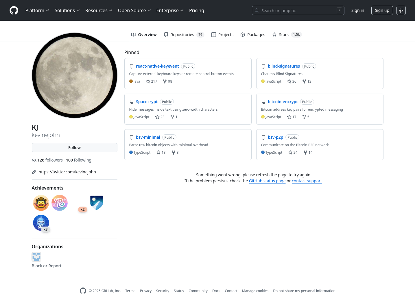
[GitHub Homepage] (83, 290)
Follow (74, 147)
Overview (144, 34)
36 (291, 81)
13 (306, 81)
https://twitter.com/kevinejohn (67, 172)
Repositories (184, 35)
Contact (231, 290)
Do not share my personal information (304, 290)
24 (293, 152)
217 (151, 81)
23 (160, 116)
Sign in (357, 10)
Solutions (68, 10)
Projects (222, 34)
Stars (287, 35)
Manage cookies (255, 290)
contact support (307, 180)
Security (162, 290)
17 (291, 116)
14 (308, 152)
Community (198, 290)
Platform (37, 10)
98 (167, 81)
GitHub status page (267, 180)
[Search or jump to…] (298, 10)
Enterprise (170, 10)
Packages (252, 34)
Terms (130, 290)
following (78, 160)
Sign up (382, 10)
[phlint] (36, 257)
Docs (216, 290)
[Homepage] (14, 10)
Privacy (146, 290)
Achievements (48, 188)
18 (161, 152)
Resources (99, 10)
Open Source (135, 10)
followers (48, 160)
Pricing (196, 10)
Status (179, 290)
